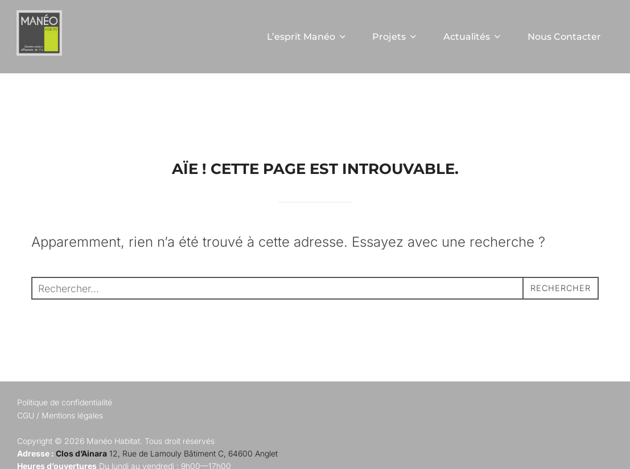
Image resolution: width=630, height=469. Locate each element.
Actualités (471, 36)
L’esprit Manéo (304, 36)
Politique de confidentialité (64, 431)
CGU (25, 444)
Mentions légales (72, 444)
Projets (393, 36)
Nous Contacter (563, 36)
